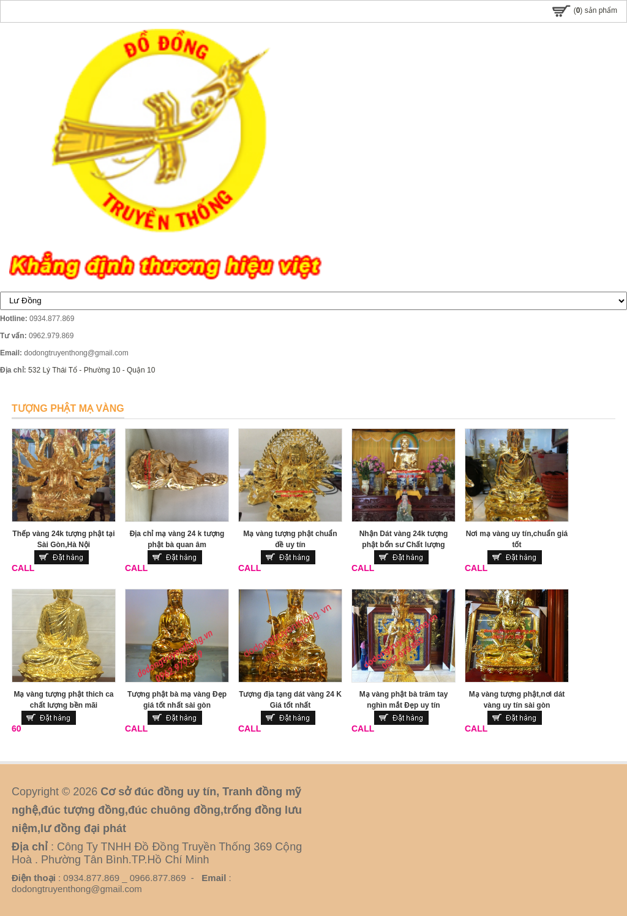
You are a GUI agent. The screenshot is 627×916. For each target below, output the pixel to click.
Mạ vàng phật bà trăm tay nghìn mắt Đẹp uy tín (403, 700)
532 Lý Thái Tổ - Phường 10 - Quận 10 (91, 370)
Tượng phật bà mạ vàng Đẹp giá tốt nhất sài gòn (177, 700)
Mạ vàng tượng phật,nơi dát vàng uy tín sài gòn (517, 700)
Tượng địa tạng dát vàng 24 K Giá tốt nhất (290, 700)
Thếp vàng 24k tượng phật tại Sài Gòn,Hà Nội (63, 539)
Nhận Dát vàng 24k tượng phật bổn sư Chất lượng (403, 539)
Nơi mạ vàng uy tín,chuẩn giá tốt (517, 539)
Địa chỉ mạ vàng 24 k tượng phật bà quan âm (177, 539)
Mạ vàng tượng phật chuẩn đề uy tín (290, 539)
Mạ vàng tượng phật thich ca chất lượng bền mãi (64, 700)
